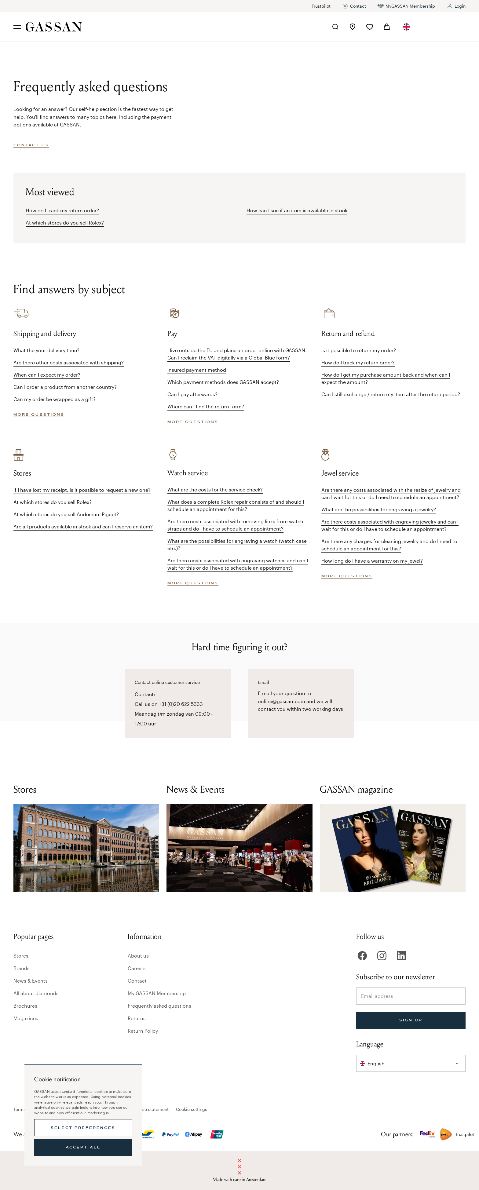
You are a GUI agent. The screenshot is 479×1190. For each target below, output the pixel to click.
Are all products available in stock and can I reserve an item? (83, 526)
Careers (137, 968)
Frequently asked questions (159, 1006)
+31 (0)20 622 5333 (181, 704)
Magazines (25, 1018)
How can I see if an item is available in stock (297, 210)
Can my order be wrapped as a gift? (54, 399)
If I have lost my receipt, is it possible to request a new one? (82, 490)
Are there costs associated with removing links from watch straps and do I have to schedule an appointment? (235, 524)
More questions (38, 414)
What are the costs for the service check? (215, 489)
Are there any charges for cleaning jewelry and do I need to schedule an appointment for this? (389, 544)
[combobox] (406, 27)
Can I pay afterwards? (192, 394)
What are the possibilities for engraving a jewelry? (378, 509)
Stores (20, 955)
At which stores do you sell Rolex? (65, 222)
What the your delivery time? (46, 350)
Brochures (25, 1006)
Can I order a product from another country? (65, 387)
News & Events (30, 981)
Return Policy (143, 1031)
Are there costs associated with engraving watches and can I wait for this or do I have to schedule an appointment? (237, 564)
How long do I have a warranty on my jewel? (372, 561)
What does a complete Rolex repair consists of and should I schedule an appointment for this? (235, 505)
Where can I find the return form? (205, 406)
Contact (137, 981)
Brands (21, 968)
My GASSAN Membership (157, 993)
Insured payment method (196, 370)
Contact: (145, 694)
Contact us (31, 145)
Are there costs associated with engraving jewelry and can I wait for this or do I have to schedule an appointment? (390, 525)
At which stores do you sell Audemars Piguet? (66, 514)
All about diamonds (36, 993)
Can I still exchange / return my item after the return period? (390, 394)
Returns (137, 1018)
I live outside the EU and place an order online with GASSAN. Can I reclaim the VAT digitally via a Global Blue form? (237, 353)
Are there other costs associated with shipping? (68, 362)
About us (138, 955)
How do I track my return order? (62, 210)
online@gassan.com (281, 701)
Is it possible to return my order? (358, 350)
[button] (406, 27)
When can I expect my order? (46, 375)
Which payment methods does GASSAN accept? (223, 382)
